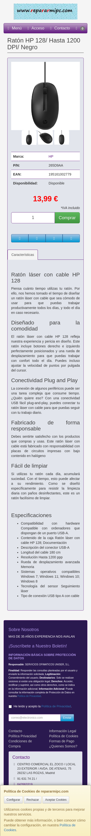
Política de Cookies (63, 736)
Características (22, 255)
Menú (14, 28)
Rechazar (32, 799)
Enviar (67, 717)
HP (51, 156)
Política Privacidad (22, 736)
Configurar (13, 799)
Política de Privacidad (29, 696)
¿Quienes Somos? (63, 746)
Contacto (59, 28)
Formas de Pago (61, 741)
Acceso (35, 28)
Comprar (67, 217)
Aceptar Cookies (55, 799)
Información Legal (62, 731)
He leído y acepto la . (43, 706)
